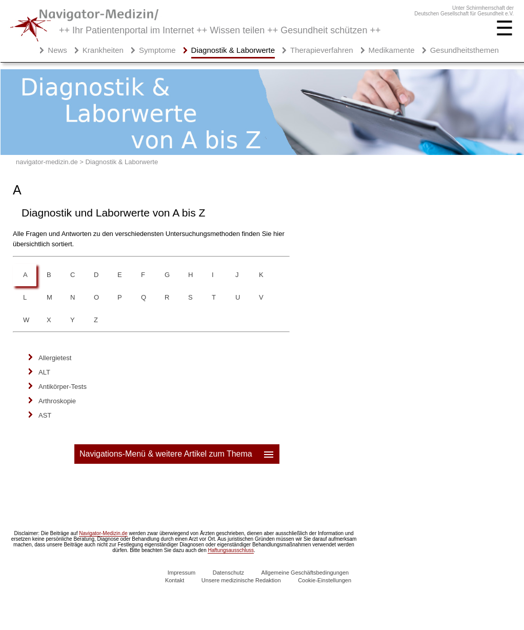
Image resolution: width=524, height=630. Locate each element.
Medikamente (392, 50)
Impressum (181, 572)
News (57, 50)
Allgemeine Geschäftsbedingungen (305, 572)
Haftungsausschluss (231, 550)
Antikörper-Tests (62, 386)
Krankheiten (103, 50)
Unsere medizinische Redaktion (241, 580)
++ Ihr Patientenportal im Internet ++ (219, 30)
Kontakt (174, 580)
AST (44, 415)
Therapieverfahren (321, 50)
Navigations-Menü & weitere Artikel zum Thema (177, 454)
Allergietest (54, 358)
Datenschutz (228, 572)
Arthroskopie (57, 401)
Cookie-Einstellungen (324, 580)
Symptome (157, 50)
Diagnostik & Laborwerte (233, 50)
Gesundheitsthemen (464, 50)
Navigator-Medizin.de (103, 533)
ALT (44, 372)
